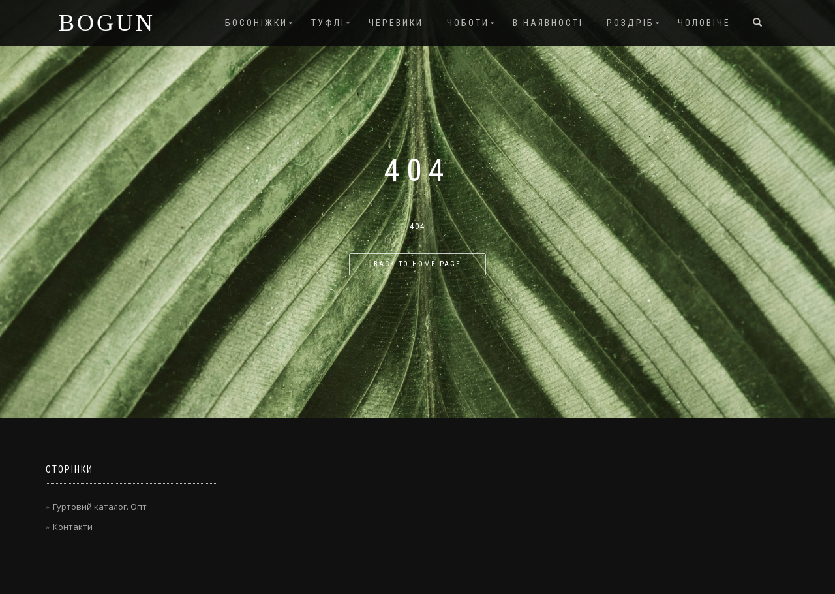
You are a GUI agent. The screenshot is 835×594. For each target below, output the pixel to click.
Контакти (73, 527)
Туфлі (328, 23)
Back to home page (417, 264)
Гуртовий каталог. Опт (100, 506)
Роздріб (630, 23)
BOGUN (107, 23)
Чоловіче (704, 23)
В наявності (548, 23)
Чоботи (468, 23)
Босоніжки (256, 23)
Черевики (396, 23)
